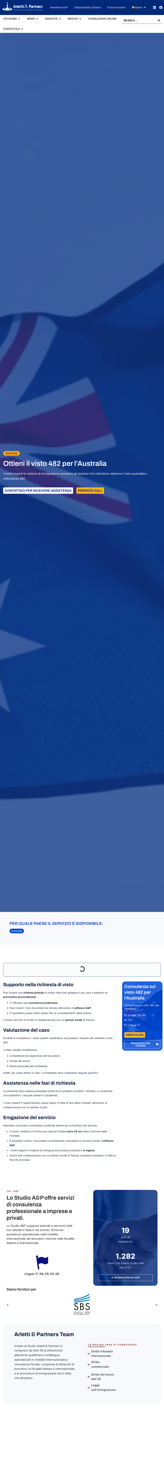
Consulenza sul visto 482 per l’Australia (139, 992)
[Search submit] (158, 20)
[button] (139, 7)
